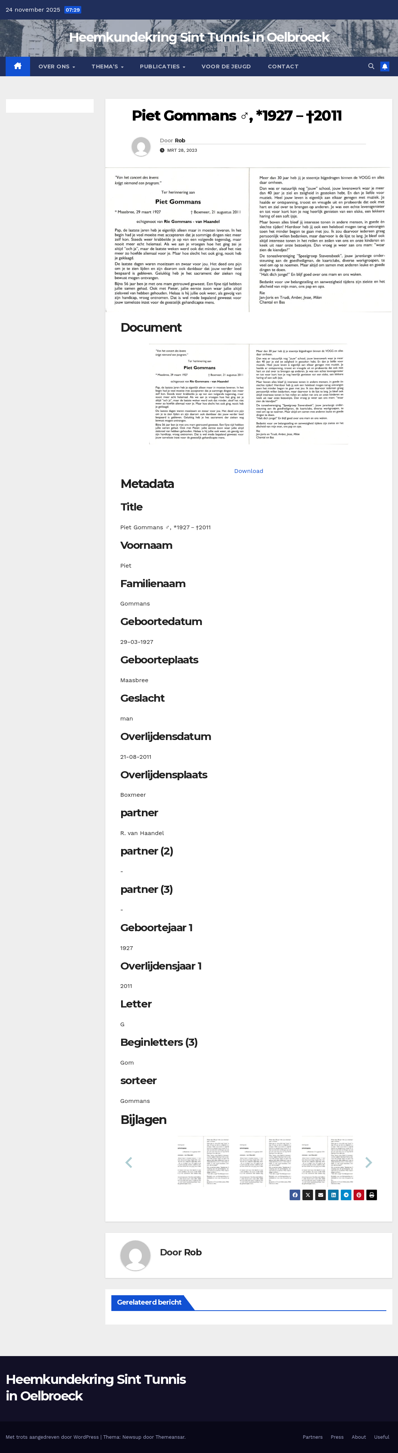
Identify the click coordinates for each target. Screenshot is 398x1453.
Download (248, 470)
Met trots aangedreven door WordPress (53, 1437)
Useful (381, 1437)
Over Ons (55, 66)
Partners (313, 1437)
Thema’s (105, 66)
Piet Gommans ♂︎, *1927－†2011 (237, 115)
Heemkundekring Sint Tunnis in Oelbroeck (199, 37)
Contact (283, 66)
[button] (371, 66)
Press (337, 1437)
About (359, 1437)
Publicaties (161, 66)
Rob (180, 140)
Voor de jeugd (226, 66)
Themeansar (169, 1437)
